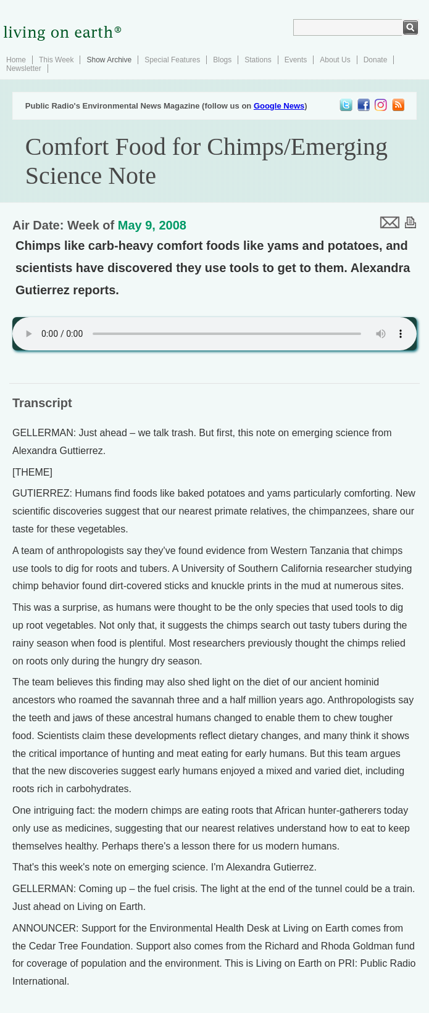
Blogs (222, 60)
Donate (376, 60)
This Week (56, 60)
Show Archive (108, 60)
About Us (335, 60)
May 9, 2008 (152, 225)
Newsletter (23, 68)
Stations (257, 60)
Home (16, 60)
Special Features (172, 60)
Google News (279, 105)
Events (296, 60)
